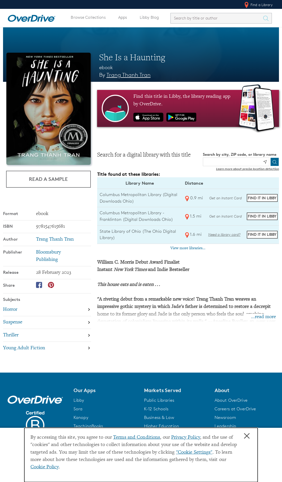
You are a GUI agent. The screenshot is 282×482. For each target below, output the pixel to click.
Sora (78, 408)
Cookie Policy (44, 467)
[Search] (275, 162)
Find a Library (258, 5)
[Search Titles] (267, 18)
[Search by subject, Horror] (47, 309)
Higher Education (161, 425)
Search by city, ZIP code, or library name (239, 154)
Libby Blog (149, 17)
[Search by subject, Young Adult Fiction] (47, 348)
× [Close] (246, 436)
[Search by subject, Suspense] (47, 322)
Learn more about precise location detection (247, 169)
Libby (79, 399)
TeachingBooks (88, 425)
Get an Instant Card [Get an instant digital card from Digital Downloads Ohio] (225, 198)
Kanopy (81, 417)
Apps (122, 17)
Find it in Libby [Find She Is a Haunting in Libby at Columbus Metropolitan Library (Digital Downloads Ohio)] (262, 198)
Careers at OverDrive (235, 408)
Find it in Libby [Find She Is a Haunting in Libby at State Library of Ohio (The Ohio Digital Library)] (262, 234)
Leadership (225, 425)
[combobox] (216, 18)
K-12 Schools (156, 408)
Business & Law (159, 417)
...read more (263, 317)
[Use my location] (265, 162)
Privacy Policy (185, 437)
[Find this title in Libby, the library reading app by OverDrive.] (188, 108)
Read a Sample (48, 179)
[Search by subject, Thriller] (47, 335)
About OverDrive (231, 399)
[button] (106, 390)
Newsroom (225, 417)
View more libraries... (187, 248)
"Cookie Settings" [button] (194, 452)
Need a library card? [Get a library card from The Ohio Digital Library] (224, 234)
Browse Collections (88, 17)
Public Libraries (159, 399)
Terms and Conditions (136, 437)
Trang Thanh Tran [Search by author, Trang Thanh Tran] (129, 75)
